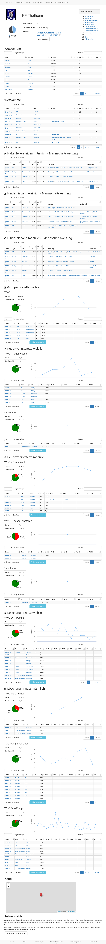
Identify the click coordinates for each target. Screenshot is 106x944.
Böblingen (25, 207)
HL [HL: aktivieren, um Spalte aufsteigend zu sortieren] (74, 57)
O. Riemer (69, 167)
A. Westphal (59, 207)
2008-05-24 (8, 335)
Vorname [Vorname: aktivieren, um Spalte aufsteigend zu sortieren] (31, 57)
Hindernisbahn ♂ (90, 24)
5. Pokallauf (55, 143)
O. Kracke (50, 167)
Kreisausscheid (20, 131)
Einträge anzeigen (14, 52)
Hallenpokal (19, 115)
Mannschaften (37, 2)
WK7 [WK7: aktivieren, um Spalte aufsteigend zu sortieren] (95, 649)
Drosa (35, 134)
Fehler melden (89, 39)
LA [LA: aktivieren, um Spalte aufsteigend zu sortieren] (97, 57)
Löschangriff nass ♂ (91, 35)
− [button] (8, 886)
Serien (28, 2)
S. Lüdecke (69, 172)
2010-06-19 (8, 134)
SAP (17, 134)
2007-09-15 (8, 675)
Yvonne (30, 83)
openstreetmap (71, 911)
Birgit (29, 86)
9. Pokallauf (55, 134)
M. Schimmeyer (91, 167)
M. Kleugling (64, 221)
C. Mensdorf (90, 172)
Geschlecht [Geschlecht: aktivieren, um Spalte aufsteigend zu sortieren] (54, 57)
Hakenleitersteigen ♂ (91, 20)
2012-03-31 (8, 115)
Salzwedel (36, 137)
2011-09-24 (8, 118)
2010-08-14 (8, 131)
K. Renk (71, 207)
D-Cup (18, 124)
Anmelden (12, 942)
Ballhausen (25, 221)
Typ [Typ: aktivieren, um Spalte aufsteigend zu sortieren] (17, 108)
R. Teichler (71, 261)
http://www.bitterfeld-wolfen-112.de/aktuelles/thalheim (49, 34)
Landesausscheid (21, 121)
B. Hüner (61, 226)
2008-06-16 (8, 329)
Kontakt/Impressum (75, 942)
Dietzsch (8, 67)
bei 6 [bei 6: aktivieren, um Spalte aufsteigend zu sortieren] (38, 163)
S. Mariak (57, 221)
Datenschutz (93, 942)
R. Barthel (50, 252)
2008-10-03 (8, 658)
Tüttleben (24, 261)
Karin (29, 60)
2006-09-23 (8, 783)
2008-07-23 (8, 326)
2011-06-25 (8, 125)
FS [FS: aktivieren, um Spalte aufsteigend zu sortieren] (92, 57)
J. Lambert (83, 212)
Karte (86, 37)
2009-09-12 (8, 137)
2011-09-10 (8, 121)
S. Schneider (63, 181)
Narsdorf (24, 270)
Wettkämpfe (19, 2)
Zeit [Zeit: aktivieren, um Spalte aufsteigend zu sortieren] (33, 164)
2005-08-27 (8, 502)
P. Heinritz (95, 181)
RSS (24, 942)
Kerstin (30, 80)
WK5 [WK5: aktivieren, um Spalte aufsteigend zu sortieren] (85, 323)
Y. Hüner (50, 226)
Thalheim (36, 131)
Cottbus (36, 112)
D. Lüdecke (63, 167)
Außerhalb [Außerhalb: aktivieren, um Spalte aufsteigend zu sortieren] (90, 164)
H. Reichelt (51, 227)
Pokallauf (18, 118)
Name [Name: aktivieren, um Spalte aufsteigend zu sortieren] (53, 108)
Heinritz (7, 76)
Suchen (90, 52)
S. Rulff (55, 209)
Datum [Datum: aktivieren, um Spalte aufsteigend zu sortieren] (7, 108)
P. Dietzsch (78, 181)
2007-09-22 (8, 778)
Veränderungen (39, 942)
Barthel (7, 64)
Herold (7, 80)
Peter (29, 67)
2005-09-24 (8, 789)
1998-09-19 (8, 730)
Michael (30, 73)
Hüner (7, 83)
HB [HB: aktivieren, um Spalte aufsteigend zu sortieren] (80, 57)
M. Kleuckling (51, 207)
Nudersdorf (37, 118)
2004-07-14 (8, 338)
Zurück (76, 94)
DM (17, 112)
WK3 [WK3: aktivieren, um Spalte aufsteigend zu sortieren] (66, 323)
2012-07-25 (8, 112)
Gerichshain (29, 658)
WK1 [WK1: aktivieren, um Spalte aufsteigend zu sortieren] (47, 323)
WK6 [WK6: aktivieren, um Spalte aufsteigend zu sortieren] (94, 323)
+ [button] (8, 884)
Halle (35, 115)
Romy (30, 70)
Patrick (30, 76)
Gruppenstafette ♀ (91, 26)
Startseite (9, 2)
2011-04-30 (8, 128)
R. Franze (65, 207)
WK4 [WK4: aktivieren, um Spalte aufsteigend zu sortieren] (75, 323)
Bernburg (36, 142)
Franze (7, 70)
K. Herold (50, 212)
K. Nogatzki (51, 221)
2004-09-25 (8, 795)
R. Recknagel (76, 167)
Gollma (35, 121)
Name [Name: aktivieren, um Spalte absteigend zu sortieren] (7, 57)
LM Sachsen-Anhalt (57, 121)
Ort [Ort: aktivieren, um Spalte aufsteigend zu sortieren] (35, 108)
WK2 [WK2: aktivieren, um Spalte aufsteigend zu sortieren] (57, 323)
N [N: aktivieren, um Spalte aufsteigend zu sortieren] (36, 323)
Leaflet (59, 911)
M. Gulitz (56, 167)
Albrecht (7, 60)
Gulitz (7, 73)
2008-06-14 (8, 332)
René (29, 64)
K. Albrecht (67, 226)
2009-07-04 (8, 143)
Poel (26, 778)
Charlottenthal (37, 124)
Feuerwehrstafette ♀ (91, 29)
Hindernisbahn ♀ (90, 22)
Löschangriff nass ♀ (91, 33)
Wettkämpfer (89, 16)
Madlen (30, 89)
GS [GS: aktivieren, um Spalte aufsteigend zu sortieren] (86, 57)
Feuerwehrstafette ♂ (91, 31)
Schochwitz (29, 675)
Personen (48, 2)
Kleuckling (8, 89)
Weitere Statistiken (61, 2)
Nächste (97, 94)
